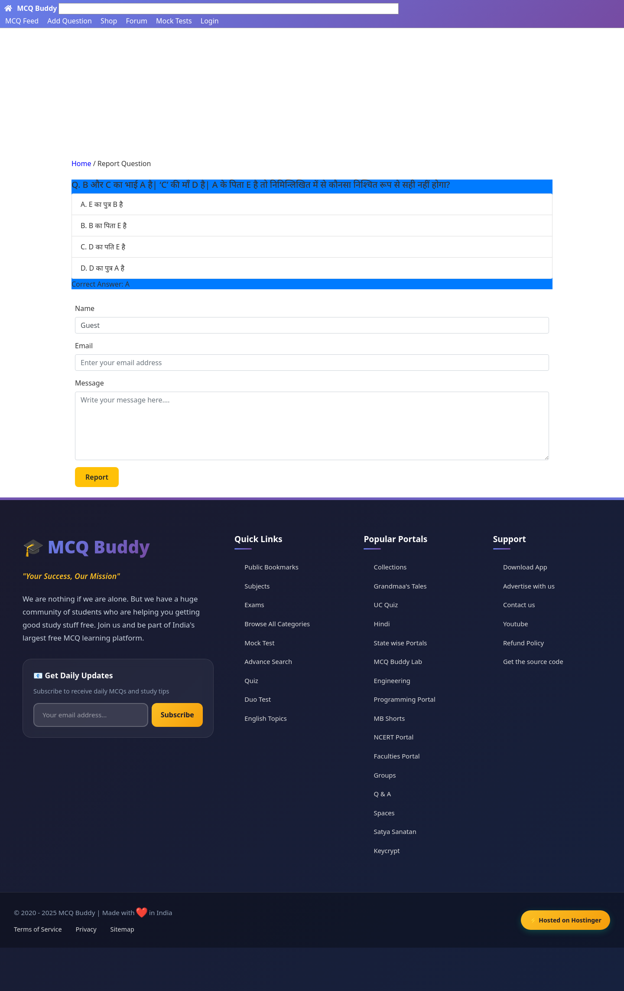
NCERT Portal (396, 737)
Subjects (261, 586)
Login (210, 21)
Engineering (395, 680)
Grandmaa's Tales (403, 586)
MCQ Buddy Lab (401, 661)
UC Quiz (388, 604)
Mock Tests (174, 21)
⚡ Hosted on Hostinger (563, 920)
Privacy (86, 929)
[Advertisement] (312, 93)
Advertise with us (530, 586)
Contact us (520, 604)
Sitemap (122, 929)
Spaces (386, 812)
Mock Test (263, 642)
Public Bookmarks (275, 567)
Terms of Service (38, 929)
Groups (387, 774)
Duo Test (261, 699)
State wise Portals (403, 642)
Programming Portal (407, 699)
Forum (136, 21)
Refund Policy (525, 642)
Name (84, 308)
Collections (393, 567)
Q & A (385, 793)
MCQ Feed (22, 21)
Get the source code (535, 661)
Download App (526, 567)
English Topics (269, 718)
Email (84, 345)
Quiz (255, 680)
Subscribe (178, 715)
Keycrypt (389, 850)
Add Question (69, 21)
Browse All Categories (281, 623)
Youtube (517, 623)
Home (81, 163)
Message (89, 383)
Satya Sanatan (398, 831)
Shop (109, 21)
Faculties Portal (399, 756)
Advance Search (272, 661)
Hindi (384, 623)
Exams (258, 604)
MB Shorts (392, 718)
